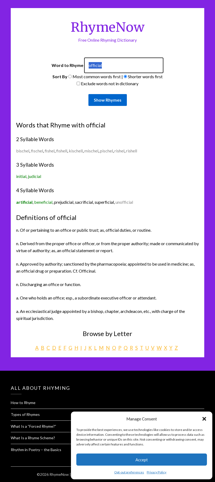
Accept (141, 459)
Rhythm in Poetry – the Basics (36, 449)
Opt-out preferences (129, 472)
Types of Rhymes (25, 414)
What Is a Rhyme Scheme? (33, 437)
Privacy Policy (156, 472)
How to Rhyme (23, 402)
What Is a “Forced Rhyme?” (33, 426)
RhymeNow (108, 27)
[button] (204, 419)
